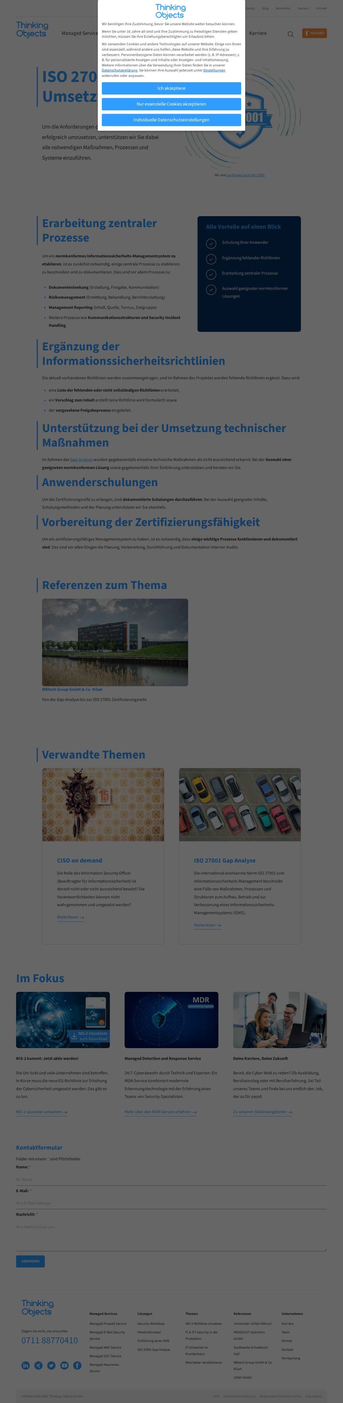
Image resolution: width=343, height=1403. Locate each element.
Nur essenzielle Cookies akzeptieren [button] (171, 102)
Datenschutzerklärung (119, 69)
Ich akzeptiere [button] (171, 86)
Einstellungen (214, 69)
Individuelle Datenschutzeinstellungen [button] (171, 118)
